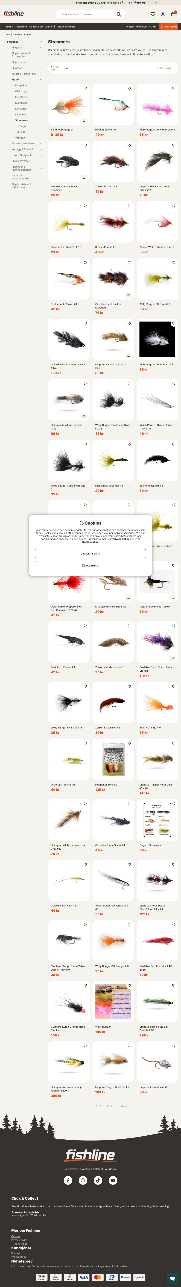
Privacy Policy (120, 538)
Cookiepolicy (90, 541)
